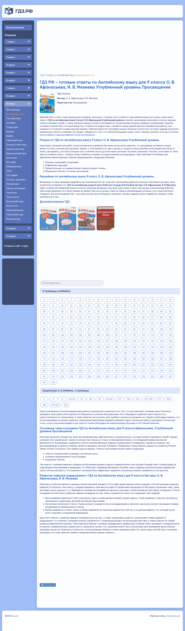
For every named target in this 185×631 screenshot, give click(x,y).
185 (143, 358)
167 (143, 352)
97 (143, 329)
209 (80, 370)
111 (125, 335)
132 (152, 341)
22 (62, 305)
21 (53, 305)
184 (134, 358)
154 (161, 347)
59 (98, 317)
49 (161, 311)
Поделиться (49, 585)
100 (161, 329)
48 (152, 311)
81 (134, 323)
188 (170, 358)
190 (53, 364)
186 (152, 358)
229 (98, 376)
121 (62, 341)
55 (71, 317)
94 (116, 329)
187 (161, 358)
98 (152, 329)
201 (143, 364)
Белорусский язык (16, 144)
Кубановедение (14, 210)
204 (170, 364)
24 (80, 305)
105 (71, 335)
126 (98, 341)
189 (44, 364)
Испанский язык (15, 201)
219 (161, 370)
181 (107, 358)
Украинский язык (15, 149)
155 (170, 347)
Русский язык (13, 118)
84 (161, 323)
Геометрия (12, 127)
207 (62, 370)
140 (62, 347)
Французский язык (16, 153)
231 (116, 376)
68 (161, 317)
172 (53, 358)
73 (71, 323)
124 (80, 341)
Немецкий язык (14, 140)
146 (107, 347)
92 (98, 329)
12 (116, 299)
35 (170, 305)
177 (89, 358)
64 (125, 317)
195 (98, 364)
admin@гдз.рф (173, 616)
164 (116, 352)
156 (44, 352)
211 (89, 370)
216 (134, 370)
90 (80, 329)
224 (71, 376)
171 (44, 358)
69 (170, 317)
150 (134, 347)
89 (71, 329)
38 (62, 311)
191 (62, 364)
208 (71, 370)
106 (80, 335)
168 (152, 352)
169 (161, 352)
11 (107, 299)
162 (98, 352)
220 (170, 370)
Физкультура (13, 219)
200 (134, 364)
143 (80, 347)
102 (44, 335)
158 (62, 352)
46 (134, 311)
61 (116, 317)
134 (170, 341)
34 (161, 305)
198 (116, 364)
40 (80, 311)
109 (107, 335)
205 (44, 370)
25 (89, 305)
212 (98, 370)
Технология (12, 197)
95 (125, 329)
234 (143, 376)
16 (152, 299)
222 (53, 376)
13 (125, 299)
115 (161, 335)
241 (44, 382)
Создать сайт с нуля (16, 246)
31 (134, 305)
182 (116, 358)
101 (170, 329)
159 (71, 352)
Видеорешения (15, 27)
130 (134, 341)
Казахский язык (14, 214)
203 (161, 364)
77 (107, 323)
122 (71, 341)
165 (125, 352)
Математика (13, 110)
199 (125, 364)
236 (161, 376)
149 (125, 347)
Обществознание (15, 188)
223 (62, 376)
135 (44, 347)
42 (98, 311)
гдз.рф (15, 616)
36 (44, 311)
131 (143, 341)
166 (134, 352)
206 (53, 370)
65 (134, 317)
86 (44, 329)
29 (116, 305)
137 (53, 347)
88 (62, 329)
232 (125, 376)
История (11, 162)
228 (89, 376)
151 (143, 347)
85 (170, 323)
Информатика (13, 166)
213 (107, 370)
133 (161, 341)
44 (116, 311)
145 (98, 347)
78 (116, 323)
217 (143, 370)
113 (143, 335)
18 (170, 299)
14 (134, 299)
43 (107, 311)
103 (53, 335)
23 (71, 305)
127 (107, 341)
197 (107, 364)
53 (62, 317)
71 (53, 323)
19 (44, 305)
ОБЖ (9, 171)
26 (98, 305)
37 (53, 311)
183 (125, 358)
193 (80, 364)
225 (80, 376)
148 (116, 347)
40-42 (72, 399)
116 (170, 335)
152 (152, 347)
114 (152, 335)
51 (44, 317)
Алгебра (10, 123)
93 (107, 329)
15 (143, 299)
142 (71, 347)
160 (80, 352)
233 (134, 376)
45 (125, 311)
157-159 (148, 399)
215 (125, 370)
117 (44, 341)
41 (89, 311)
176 (80, 358)
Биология (11, 158)
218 (152, 370)
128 (116, 341)
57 (89, 317)
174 (62, 358)
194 (89, 364)
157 (53, 352)
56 (80, 317)
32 (143, 305)
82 (143, 323)
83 (152, 323)
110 (116, 335)
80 (125, 323)
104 (62, 335)
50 (170, 311)
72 (62, 323)
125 (89, 341)
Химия (9, 136)
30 (125, 305)
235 (152, 376)
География (12, 175)
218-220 (55, 405)
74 (80, 323)
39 (71, 311)
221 (44, 376)
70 (44, 323)
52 (53, 317)
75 (89, 323)
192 (71, 364)
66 (143, 317)
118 (53, 341)
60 (107, 317)
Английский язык (15, 114)
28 (107, 305)
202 (152, 364)
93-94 (109, 399)
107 (89, 335)
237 (170, 376)
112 (134, 335)
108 (98, 335)
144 (89, 347)
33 (152, 305)
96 (134, 329)
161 (89, 352)
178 (98, 358)
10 (98, 299)
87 (53, 329)
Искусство (12, 206)
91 (89, 329)
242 (53, 382)
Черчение (11, 193)
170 (170, 352)
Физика (10, 131)
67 (152, 317)
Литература (12, 184)
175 (71, 358)
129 (125, 341)
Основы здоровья (16, 179)
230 (107, 376)
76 (98, 323)
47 (143, 311)
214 (116, 370)
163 (107, 352)
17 (161, 299)
